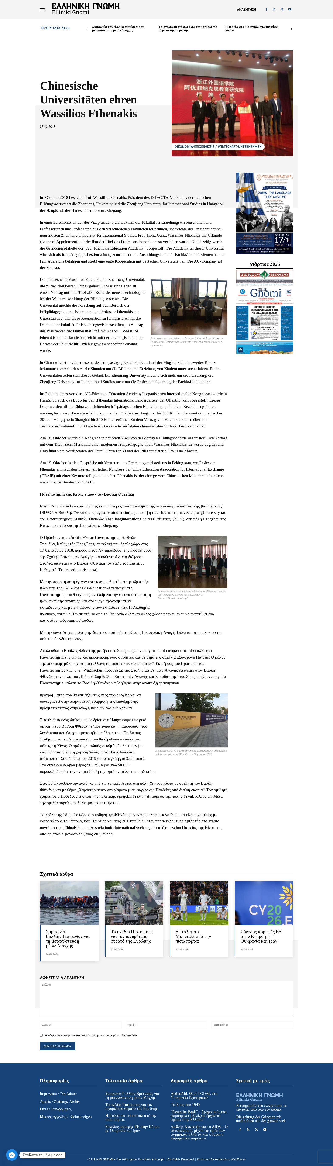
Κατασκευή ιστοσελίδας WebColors (221, 1159)
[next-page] (291, 29)
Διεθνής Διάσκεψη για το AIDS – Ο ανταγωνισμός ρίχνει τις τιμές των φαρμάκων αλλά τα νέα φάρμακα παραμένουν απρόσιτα (199, 1132)
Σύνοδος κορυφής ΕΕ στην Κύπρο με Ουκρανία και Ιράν (261, 936)
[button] (246, 9)
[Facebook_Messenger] (12, 1155)
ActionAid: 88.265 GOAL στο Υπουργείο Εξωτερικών (194, 1096)
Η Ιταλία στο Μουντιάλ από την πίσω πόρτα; (251, 28)
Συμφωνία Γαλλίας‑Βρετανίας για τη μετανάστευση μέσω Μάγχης (118, 28)
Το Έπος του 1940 (185, 1105)
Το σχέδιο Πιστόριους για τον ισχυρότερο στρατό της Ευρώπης (188, 28)
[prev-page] (87, 29)
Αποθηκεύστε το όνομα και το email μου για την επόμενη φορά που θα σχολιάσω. (91, 1035)
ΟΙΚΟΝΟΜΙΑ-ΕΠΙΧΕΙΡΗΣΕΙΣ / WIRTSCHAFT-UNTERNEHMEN (218, 146)
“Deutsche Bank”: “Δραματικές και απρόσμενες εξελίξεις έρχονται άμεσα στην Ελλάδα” (198, 1116)
